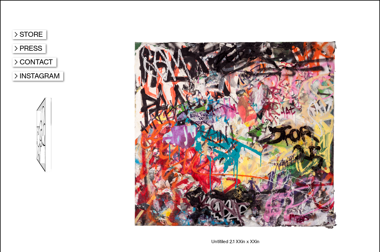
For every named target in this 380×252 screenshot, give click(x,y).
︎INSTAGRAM (37, 76)
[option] (235, 142)
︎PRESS (29, 48)
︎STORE (29, 34)
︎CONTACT (34, 62)
